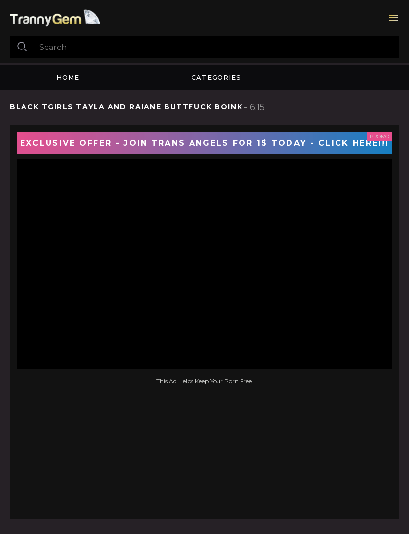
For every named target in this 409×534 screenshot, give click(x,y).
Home (67, 77)
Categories (216, 77)
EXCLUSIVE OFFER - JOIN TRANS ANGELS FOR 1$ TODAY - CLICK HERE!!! (204, 142)
